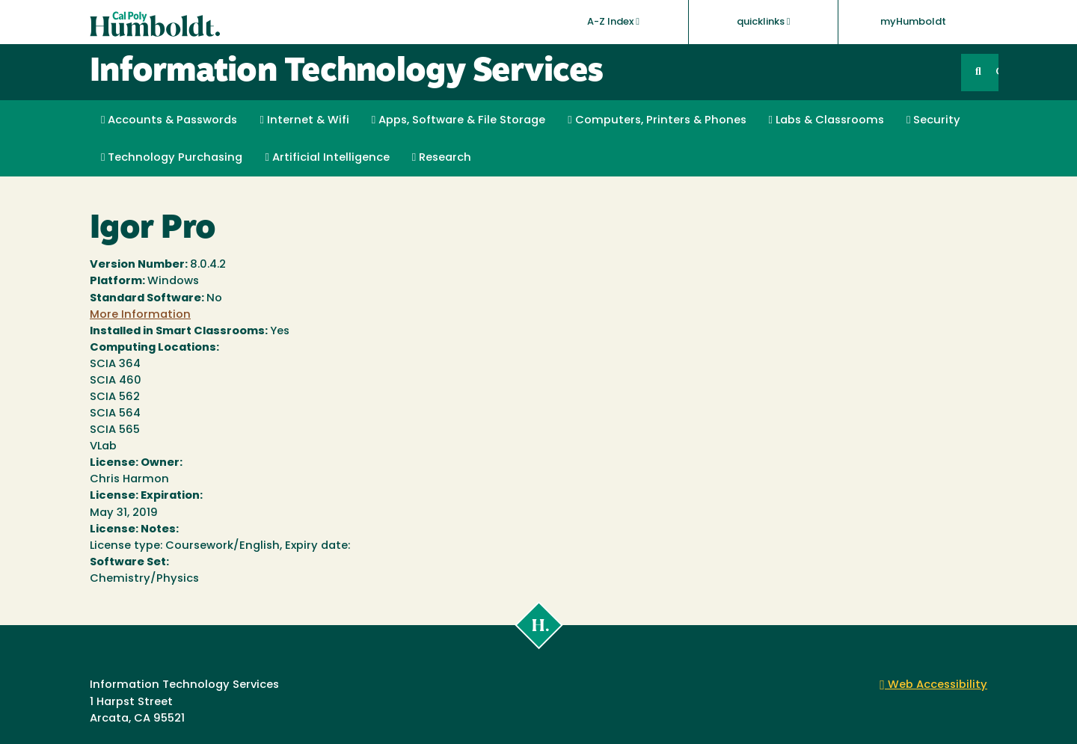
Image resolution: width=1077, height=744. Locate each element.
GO (996, 72)
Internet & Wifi (304, 120)
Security (933, 120)
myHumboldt (913, 22)
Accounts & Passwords (169, 120)
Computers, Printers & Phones (657, 120)
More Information (140, 315)
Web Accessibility (933, 685)
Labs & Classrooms (826, 120)
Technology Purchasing (171, 158)
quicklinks (764, 21)
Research (441, 158)
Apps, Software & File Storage (458, 120)
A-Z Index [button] (613, 21)
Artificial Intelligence (327, 158)
